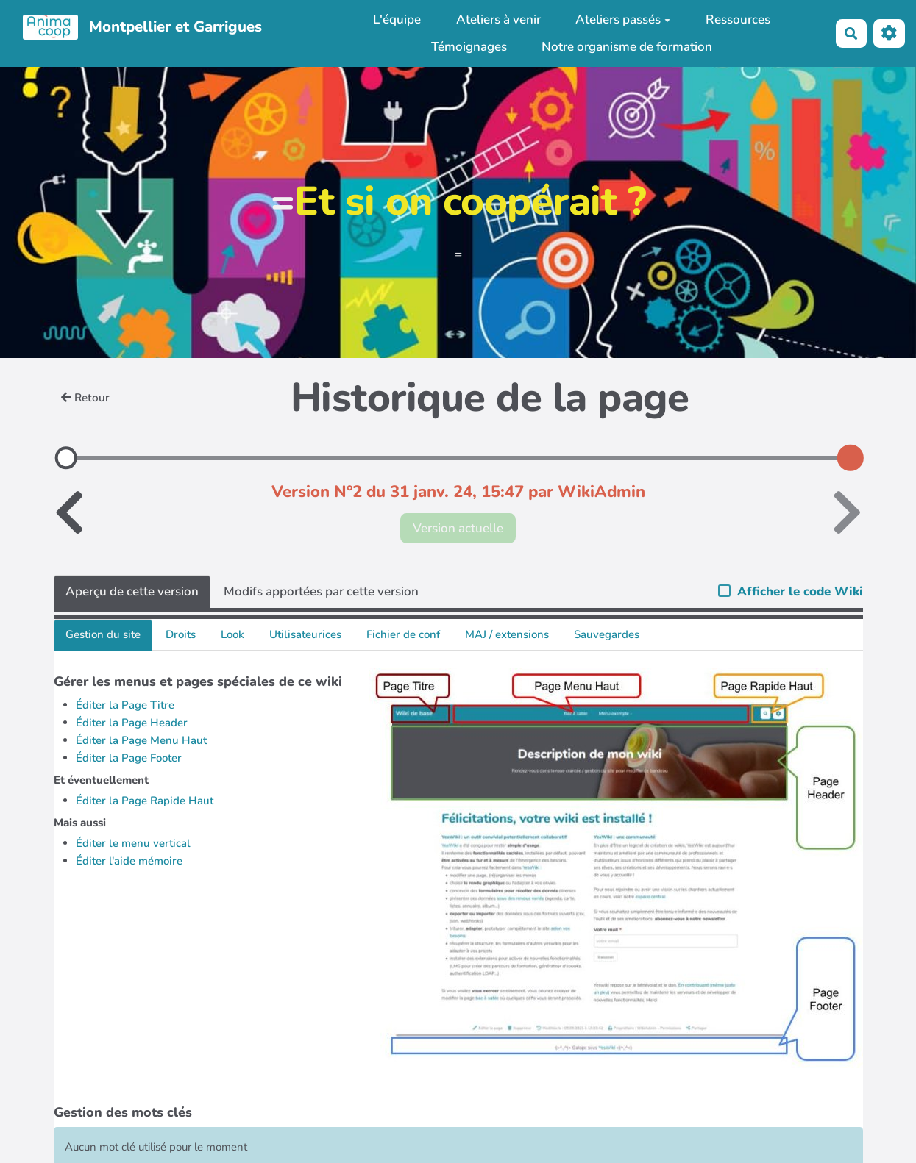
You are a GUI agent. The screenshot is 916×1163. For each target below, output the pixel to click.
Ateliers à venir (498, 19)
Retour (85, 397)
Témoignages (469, 46)
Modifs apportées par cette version (321, 591)
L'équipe (397, 19)
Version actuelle (458, 528)
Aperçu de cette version (132, 591)
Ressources (738, 19)
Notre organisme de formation (627, 46)
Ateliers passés (622, 19)
